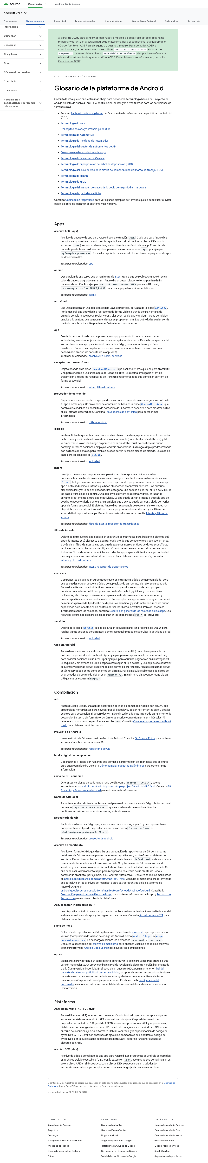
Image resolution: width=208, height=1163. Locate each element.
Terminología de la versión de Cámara (82, 158)
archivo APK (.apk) (99, 356)
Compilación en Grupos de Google (119, 1151)
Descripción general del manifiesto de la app (86, 894)
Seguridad (60, 21)
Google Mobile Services (167, 1145)
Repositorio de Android (59, 1124)
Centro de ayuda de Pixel (167, 1130)
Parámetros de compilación (87, 113)
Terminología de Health (74, 176)
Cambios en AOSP (69, 61)
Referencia (194, 21)
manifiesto (138, 932)
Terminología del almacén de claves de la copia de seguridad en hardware (103, 187)
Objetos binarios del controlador (64, 1151)
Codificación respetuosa (79, 200)
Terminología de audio (73, 123)
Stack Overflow (162, 1151)
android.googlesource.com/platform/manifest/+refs (94, 879)
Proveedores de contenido (121, 412)
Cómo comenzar (88, 76)
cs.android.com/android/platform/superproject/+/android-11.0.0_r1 (116, 786)
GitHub (51, 1156)
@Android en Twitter (111, 1124)
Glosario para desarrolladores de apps (83, 152)
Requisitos (53, 1130)
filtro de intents (106, 387)
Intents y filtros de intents (76, 560)
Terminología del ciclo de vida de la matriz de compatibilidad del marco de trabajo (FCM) (112, 170)
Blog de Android (109, 1135)
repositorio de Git (99, 749)
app (91, 263)
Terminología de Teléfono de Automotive (85, 140)
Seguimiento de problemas (168, 1156)
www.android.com (164, 1140)
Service (88, 627)
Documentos (70, 76)
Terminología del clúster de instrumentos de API (88, 146)
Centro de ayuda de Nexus (168, 1135)
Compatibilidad (113, 21)
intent (118, 276)
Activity (160, 307)
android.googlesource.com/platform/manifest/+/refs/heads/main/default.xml (105, 890)
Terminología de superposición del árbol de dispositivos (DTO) (97, 164)
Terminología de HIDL (73, 181)
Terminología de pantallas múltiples (81, 193)
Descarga (53, 1135)
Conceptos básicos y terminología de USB (85, 129)
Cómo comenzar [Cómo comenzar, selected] (35, 21)
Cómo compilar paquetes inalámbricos (122, 765)
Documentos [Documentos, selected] (35, 3)
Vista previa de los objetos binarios (65, 1140)
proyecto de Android (101, 838)
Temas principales (85, 21)
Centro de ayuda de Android (169, 1124)
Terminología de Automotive (77, 135)
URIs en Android (98, 422)
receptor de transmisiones (123, 523)
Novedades (10, 21)
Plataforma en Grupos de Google (118, 1145)
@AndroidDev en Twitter (113, 1130)
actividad (117, 356)
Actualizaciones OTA (151, 915)
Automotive (172, 21)
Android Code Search (67, 3)
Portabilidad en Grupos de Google (118, 1156)
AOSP (57, 76)
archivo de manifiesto (105, 944)
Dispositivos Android (143, 21)
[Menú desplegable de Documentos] (47, 4)
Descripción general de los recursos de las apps (137, 611)
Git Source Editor (145, 738)
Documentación (16, 13)
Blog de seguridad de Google (116, 1140)
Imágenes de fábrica (58, 1145)
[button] (19, 26)
